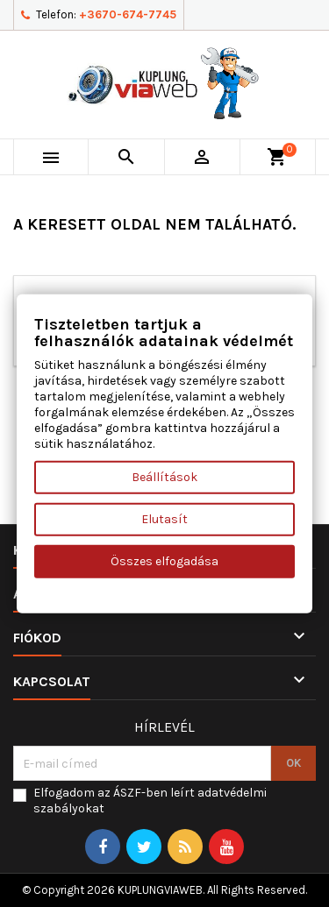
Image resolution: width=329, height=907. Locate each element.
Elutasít (164, 519)
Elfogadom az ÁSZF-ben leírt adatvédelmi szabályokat (150, 800)
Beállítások (164, 477)
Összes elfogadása (164, 561)
